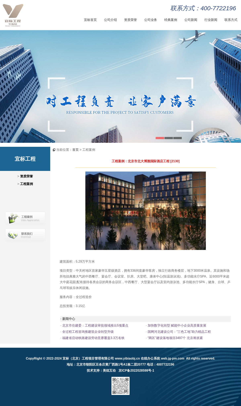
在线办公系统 (150, 358)
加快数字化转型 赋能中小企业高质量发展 (177, 325)
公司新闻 (190, 20)
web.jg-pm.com (172, 358)
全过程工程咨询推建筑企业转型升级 (88, 331)
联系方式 (231, 20)
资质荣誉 (130, 20)
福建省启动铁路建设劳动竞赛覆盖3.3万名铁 (93, 338)
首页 (75, 149)
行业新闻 (210, 20)
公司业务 (150, 20)
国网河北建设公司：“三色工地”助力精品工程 (179, 331)
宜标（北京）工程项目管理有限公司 (88, 358)
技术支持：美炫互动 (101, 370)
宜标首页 (90, 20)
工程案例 (26, 184)
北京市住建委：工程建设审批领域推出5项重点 (95, 325)
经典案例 (170, 20)
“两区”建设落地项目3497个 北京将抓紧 (175, 338)
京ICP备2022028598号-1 (136, 370)
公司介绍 (110, 20)
